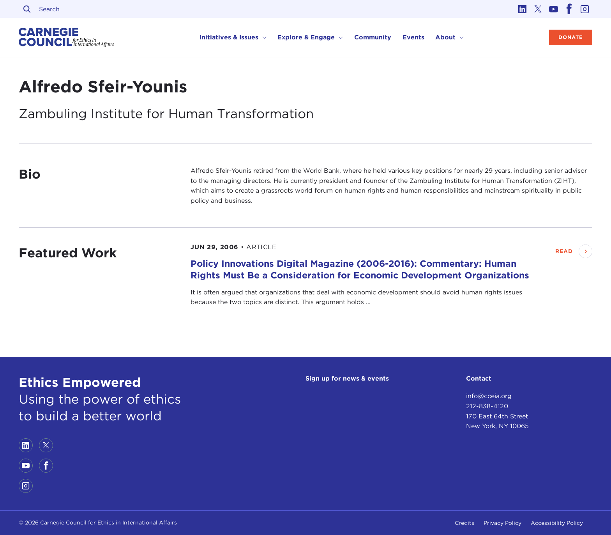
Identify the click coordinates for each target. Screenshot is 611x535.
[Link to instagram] (584, 9)
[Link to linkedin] (522, 9)
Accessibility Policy (557, 523)
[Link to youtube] (553, 9)
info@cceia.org (489, 396)
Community (372, 37)
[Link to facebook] (569, 9)
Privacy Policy (502, 523)
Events (413, 37)
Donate (570, 37)
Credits (464, 523)
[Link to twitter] (538, 9)
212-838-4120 (487, 406)
